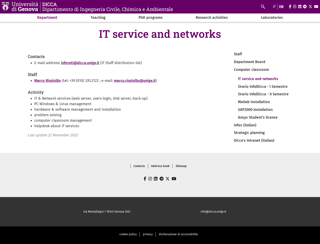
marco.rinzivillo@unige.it (135, 80)
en (281, 6)
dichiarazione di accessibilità (178, 234)
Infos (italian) (245, 125)
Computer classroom (251, 69)
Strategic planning (249, 132)
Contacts (139, 166)
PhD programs (151, 17)
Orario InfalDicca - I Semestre (263, 86)
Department (47, 17)
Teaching (98, 17)
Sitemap (181, 166)
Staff (238, 54)
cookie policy (128, 234)
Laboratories (272, 17)
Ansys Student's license (258, 117)
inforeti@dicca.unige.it (80, 63)
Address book (160, 166)
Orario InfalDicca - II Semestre (263, 94)
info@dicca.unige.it (213, 211)
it (274, 6)
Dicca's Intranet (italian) (254, 140)
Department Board (249, 62)
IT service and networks (258, 79)
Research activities (212, 17)
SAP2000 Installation (255, 109)
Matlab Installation (254, 102)
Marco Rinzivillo (47, 80)
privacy (148, 234)
